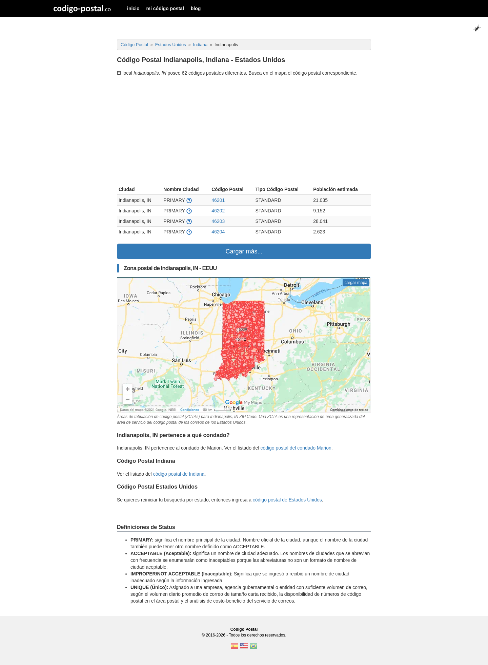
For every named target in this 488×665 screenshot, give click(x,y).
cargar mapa (356, 282)
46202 (218, 210)
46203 (218, 221)
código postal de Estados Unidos (287, 499)
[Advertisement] (244, 131)
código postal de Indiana (179, 474)
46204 (218, 231)
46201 (218, 200)
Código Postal (244, 629)
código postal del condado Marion (295, 448)
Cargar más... (243, 251)
